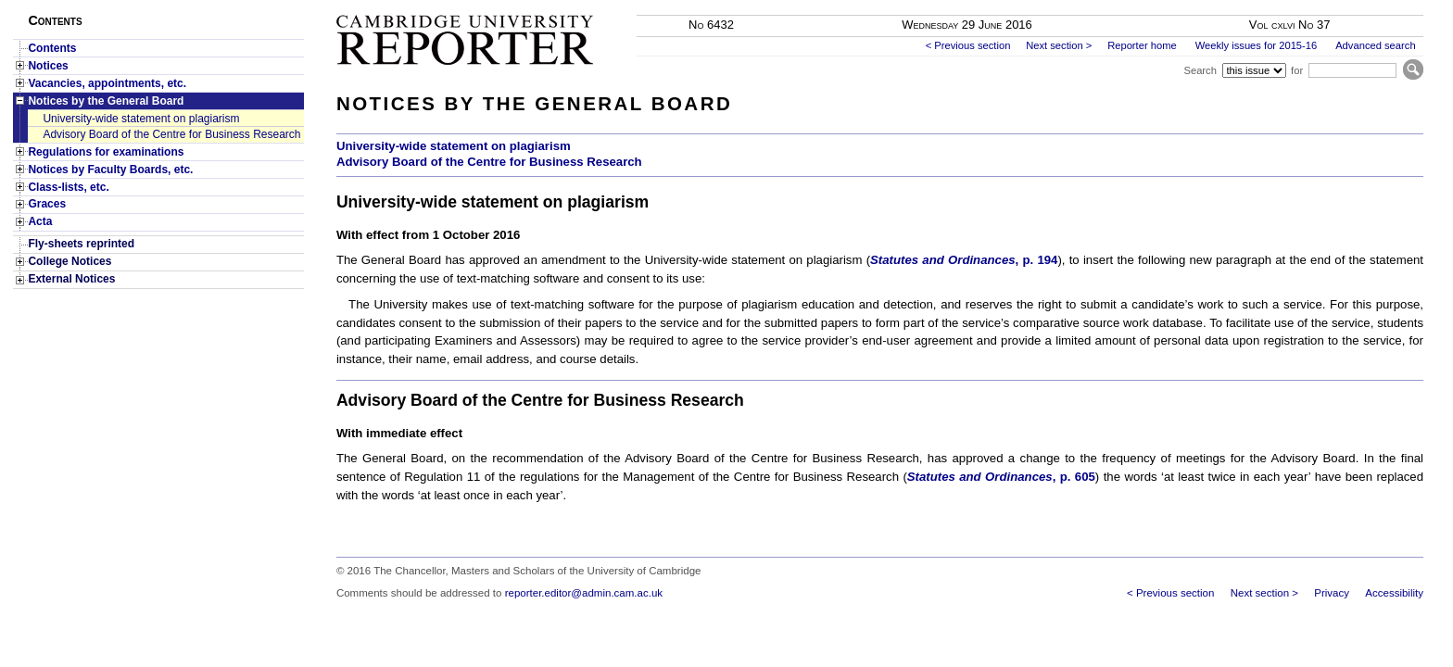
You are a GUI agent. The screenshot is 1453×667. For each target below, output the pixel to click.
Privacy (1331, 592)
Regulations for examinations (105, 151)
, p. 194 (963, 260)
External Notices (71, 278)
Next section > (1059, 45)
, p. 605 (1001, 477)
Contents (52, 48)
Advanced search (1375, 45)
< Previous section (968, 45)
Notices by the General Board (105, 100)
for (1297, 70)
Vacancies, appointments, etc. (107, 83)
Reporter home (1142, 45)
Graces (47, 203)
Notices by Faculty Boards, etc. (110, 169)
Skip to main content (1374, 5)
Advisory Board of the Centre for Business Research (171, 134)
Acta (40, 221)
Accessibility (1394, 592)
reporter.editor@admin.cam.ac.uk (584, 592)
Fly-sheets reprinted (81, 243)
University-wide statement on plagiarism (141, 118)
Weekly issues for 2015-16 (1256, 45)
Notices (48, 65)
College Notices (69, 261)
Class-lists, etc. (68, 187)
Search (1199, 70)
